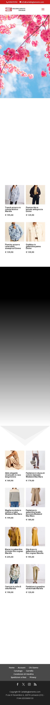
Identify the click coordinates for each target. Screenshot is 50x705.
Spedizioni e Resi (18, 677)
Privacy (33, 677)
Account (21, 667)
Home (11, 667)
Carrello (29, 671)
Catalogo (18, 671)
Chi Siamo (33, 667)
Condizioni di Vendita (24, 674)
